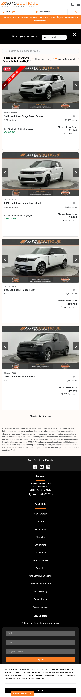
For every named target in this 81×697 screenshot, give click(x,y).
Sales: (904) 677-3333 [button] (41, 494)
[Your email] (40, 651)
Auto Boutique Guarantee (40, 576)
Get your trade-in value (54, 37)
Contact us (40, 529)
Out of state (40, 545)
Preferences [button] (39, 678)
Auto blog (40, 568)
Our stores (41, 521)
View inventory (40, 514)
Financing (40, 537)
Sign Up (40, 659)
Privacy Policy (40, 591)
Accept (40, 690)
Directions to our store (40, 583)
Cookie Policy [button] (53, 675)
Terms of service (40, 560)
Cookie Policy (40, 599)
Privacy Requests (40, 607)
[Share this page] (40, 59)
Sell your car (40, 552)
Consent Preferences (22, 693)
